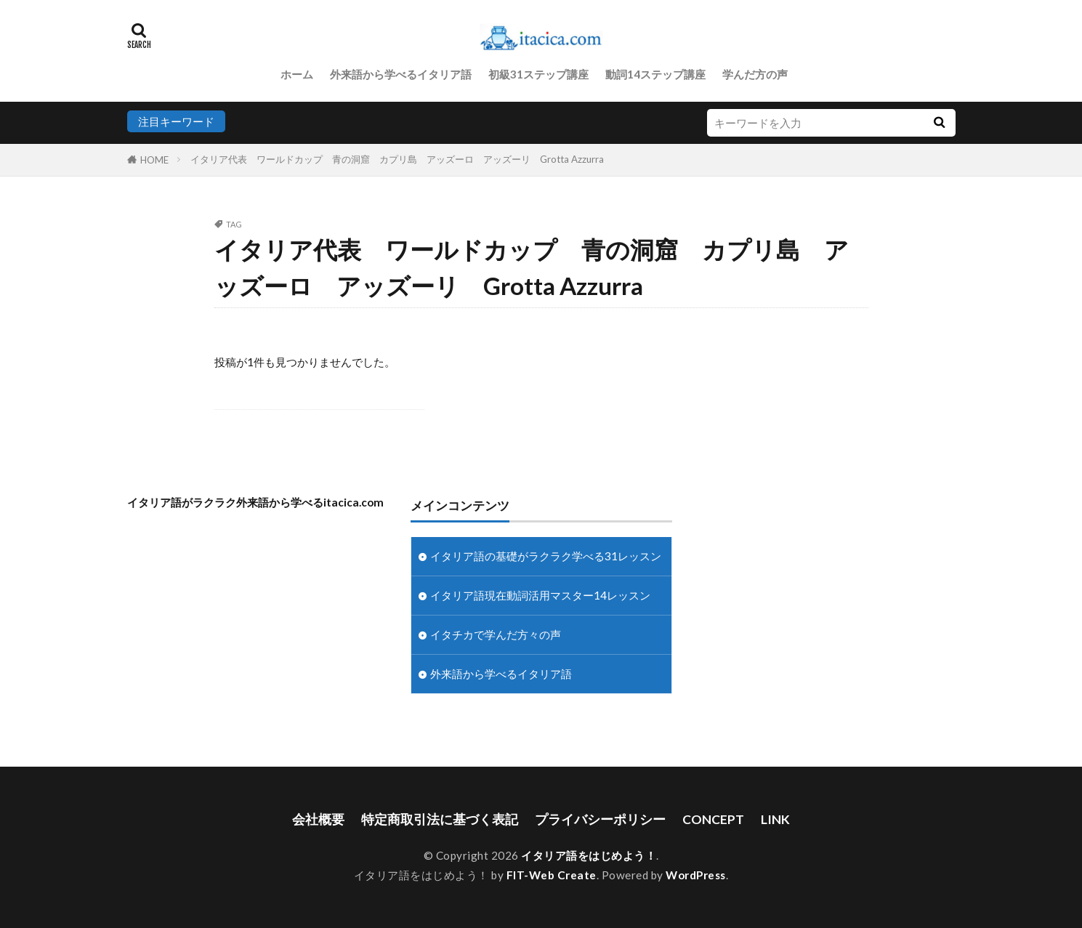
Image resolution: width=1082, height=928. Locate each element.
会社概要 (318, 819)
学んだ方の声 (755, 74)
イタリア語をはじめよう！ (588, 855)
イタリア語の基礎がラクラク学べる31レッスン (545, 555)
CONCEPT (713, 819)
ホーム (296, 74)
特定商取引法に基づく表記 (439, 819)
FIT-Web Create (551, 874)
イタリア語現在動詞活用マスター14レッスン (540, 595)
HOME (154, 160)
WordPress (696, 874)
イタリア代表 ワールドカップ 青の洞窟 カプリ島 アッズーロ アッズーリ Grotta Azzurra (397, 159)
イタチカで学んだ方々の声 (495, 634)
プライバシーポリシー (600, 819)
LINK (775, 819)
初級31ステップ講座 (538, 74)
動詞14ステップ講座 (655, 74)
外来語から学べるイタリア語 (401, 74)
